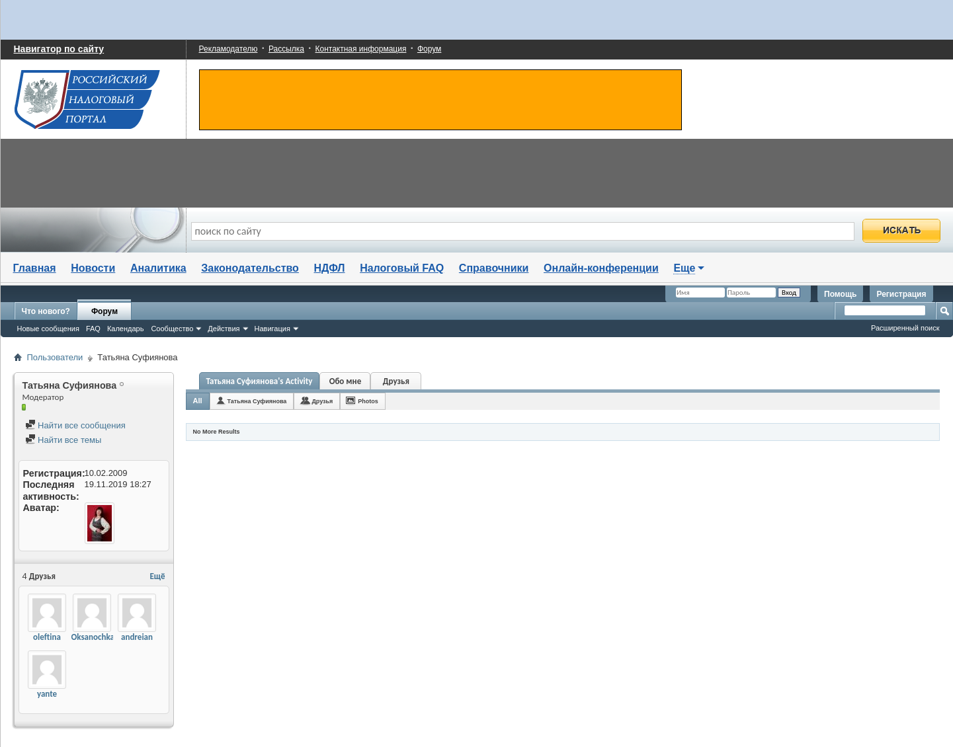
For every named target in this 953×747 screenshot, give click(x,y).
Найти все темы (63, 440)
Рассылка (286, 49)
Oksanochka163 (99, 637)
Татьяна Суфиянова (257, 401)
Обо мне (345, 381)
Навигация (272, 329)
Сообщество (172, 329)
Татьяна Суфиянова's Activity (259, 381)
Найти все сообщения (75, 425)
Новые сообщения (48, 329)
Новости (93, 268)
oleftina (47, 637)
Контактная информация (361, 49)
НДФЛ (329, 268)
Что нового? (46, 311)
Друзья (396, 381)
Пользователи (55, 357)
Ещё (157, 576)
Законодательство (250, 268)
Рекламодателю (228, 49)
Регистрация (901, 294)
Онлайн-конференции (601, 268)
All (197, 401)
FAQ (93, 329)
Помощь (840, 294)
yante (47, 694)
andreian (137, 637)
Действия (223, 329)
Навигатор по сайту (59, 49)
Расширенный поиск (905, 328)
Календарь (125, 329)
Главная (34, 268)
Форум (429, 49)
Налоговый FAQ (402, 268)
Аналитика (158, 268)
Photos (368, 401)
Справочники (494, 268)
